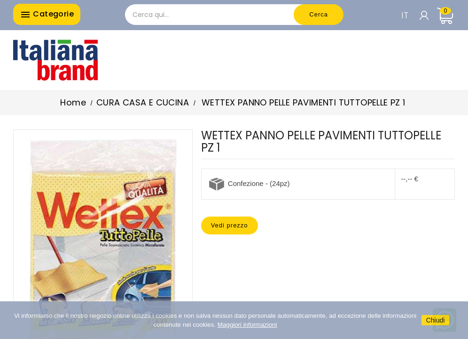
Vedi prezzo (229, 225)
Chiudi (435, 320)
